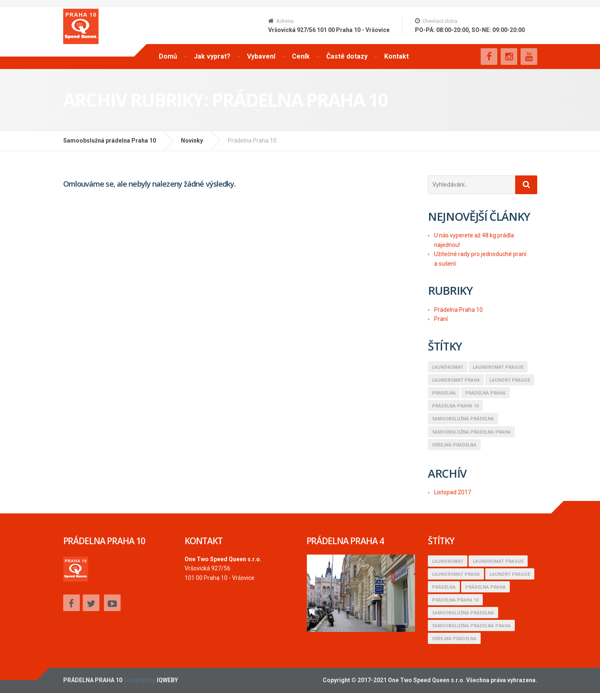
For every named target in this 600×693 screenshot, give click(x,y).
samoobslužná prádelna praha (471, 432)
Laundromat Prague (498, 367)
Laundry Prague (509, 380)
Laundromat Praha (456, 380)
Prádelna (444, 393)
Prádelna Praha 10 (458, 309)
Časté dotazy (347, 56)
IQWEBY (167, 680)
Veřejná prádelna (454, 445)
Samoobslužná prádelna (463, 419)
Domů (168, 56)
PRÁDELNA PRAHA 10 (92, 680)
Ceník (301, 56)
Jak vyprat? (212, 56)
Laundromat (447, 367)
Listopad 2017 (452, 492)
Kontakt (396, 56)
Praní (441, 319)
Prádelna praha (485, 393)
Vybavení (261, 56)
